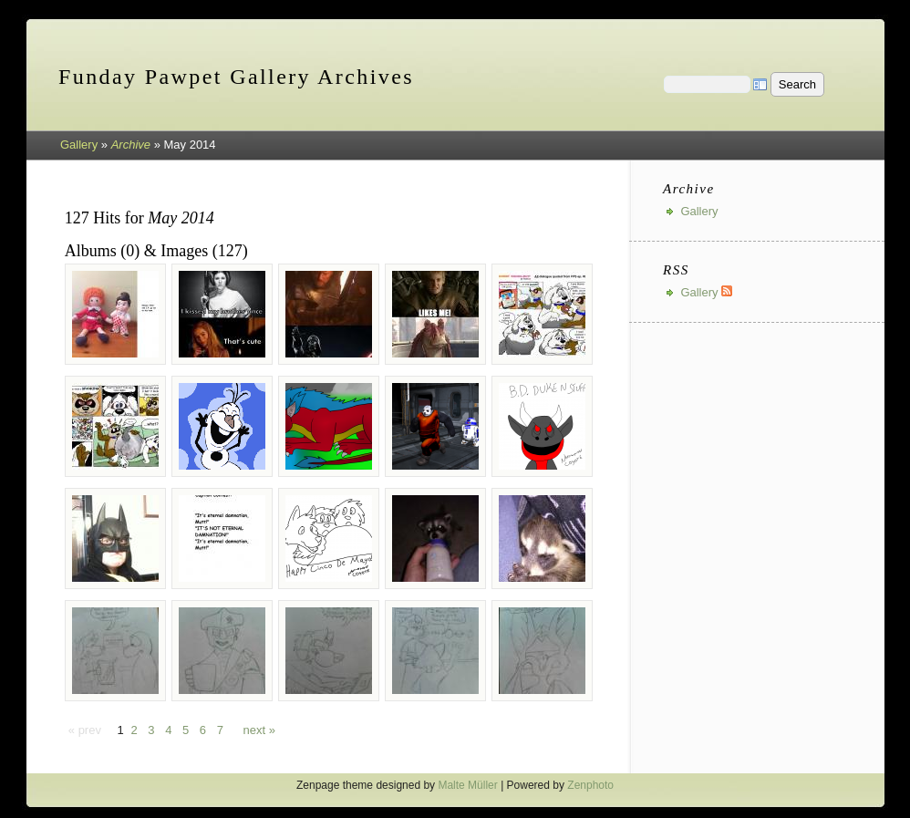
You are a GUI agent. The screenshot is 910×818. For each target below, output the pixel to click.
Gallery (79, 144)
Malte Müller (467, 785)
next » (259, 730)
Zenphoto (590, 785)
